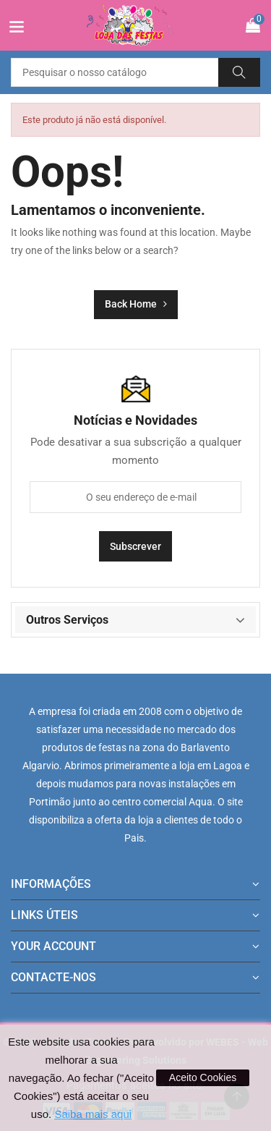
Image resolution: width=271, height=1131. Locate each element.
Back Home (136, 304)
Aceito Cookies (202, 1077)
